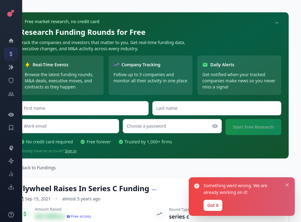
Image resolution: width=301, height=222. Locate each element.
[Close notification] (287, 185)
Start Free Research (253, 127)
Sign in (70, 151)
